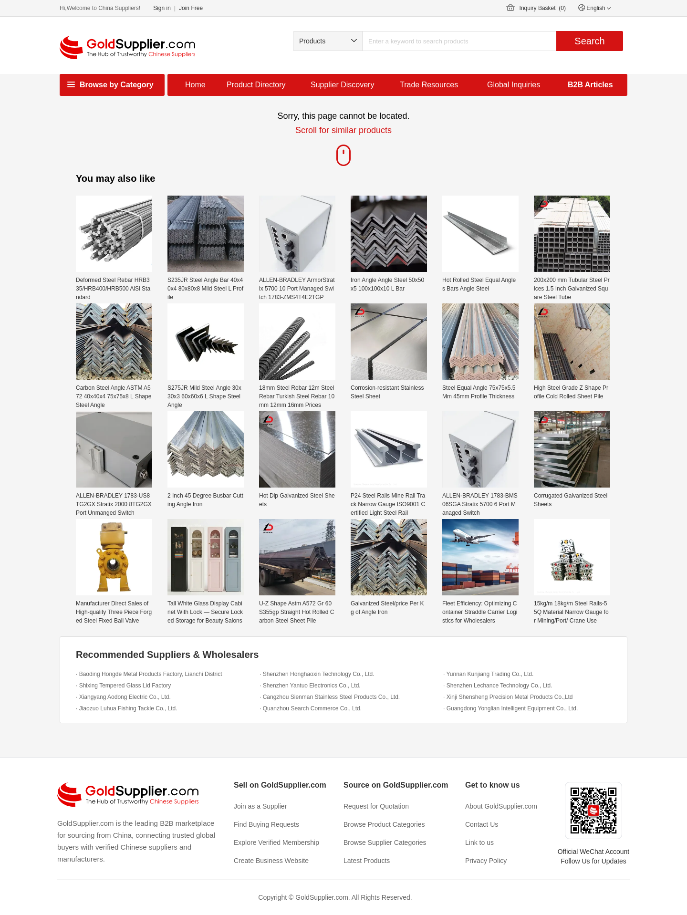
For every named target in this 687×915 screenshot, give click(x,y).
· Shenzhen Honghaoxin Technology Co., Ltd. (317, 674)
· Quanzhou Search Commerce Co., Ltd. (311, 708)
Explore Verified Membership (276, 842)
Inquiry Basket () (543, 8)
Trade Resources (429, 85)
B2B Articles (590, 85)
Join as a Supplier (260, 806)
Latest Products (367, 860)
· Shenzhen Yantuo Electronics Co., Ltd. (310, 685)
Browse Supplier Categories (385, 842)
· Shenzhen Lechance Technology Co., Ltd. (497, 685)
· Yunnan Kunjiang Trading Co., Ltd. (488, 674)
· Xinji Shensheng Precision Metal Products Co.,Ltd (507, 697)
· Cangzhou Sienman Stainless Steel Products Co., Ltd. (330, 697)
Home (195, 85)
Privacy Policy (486, 860)
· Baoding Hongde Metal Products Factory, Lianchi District (149, 674)
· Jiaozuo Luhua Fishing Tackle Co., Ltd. (126, 708)
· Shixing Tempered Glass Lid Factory (123, 685)
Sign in (162, 8)
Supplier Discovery (342, 85)
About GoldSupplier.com (501, 806)
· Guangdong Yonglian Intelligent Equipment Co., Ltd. (510, 708)
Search (589, 41)
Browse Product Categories (384, 824)
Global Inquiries (513, 85)
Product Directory (256, 85)
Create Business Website (271, 860)
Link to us (479, 842)
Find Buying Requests (266, 824)
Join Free (191, 8)
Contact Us (481, 824)
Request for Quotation (376, 806)
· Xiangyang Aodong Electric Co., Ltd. (123, 697)
